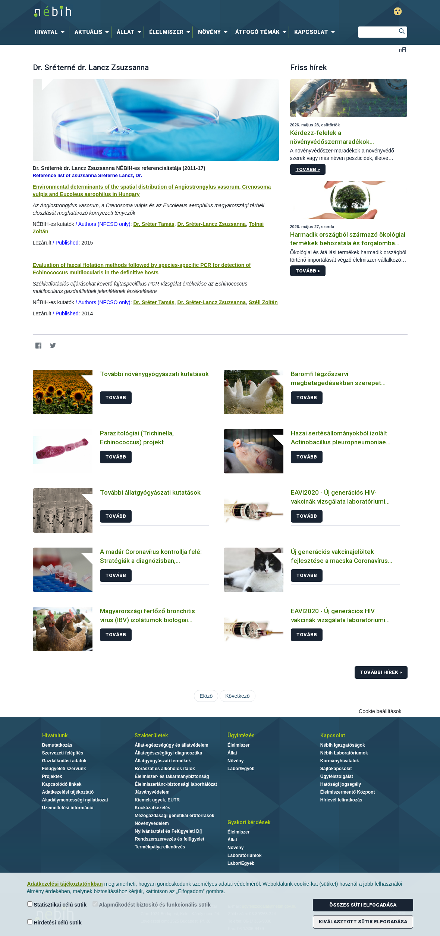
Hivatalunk (54, 735)
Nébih (140, 12)
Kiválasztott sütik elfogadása (363, 921)
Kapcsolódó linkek (62, 784)
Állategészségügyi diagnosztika (168, 753)
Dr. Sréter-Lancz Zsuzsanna (211, 224)
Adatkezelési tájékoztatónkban (65, 884)
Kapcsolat (332, 735)
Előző (206, 696)
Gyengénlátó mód (398, 11)
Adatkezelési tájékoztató (68, 792)
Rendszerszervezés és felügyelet (169, 839)
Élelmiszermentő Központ (347, 792)
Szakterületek (151, 735)
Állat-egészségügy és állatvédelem (171, 745)
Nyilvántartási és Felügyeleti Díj (168, 831)
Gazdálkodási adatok (64, 760)
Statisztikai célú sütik (57, 904)
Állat (232, 753)
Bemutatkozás (57, 745)
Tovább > (308, 169)
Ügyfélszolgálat (336, 776)
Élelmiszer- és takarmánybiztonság (172, 776)
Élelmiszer (238, 745)
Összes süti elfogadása (362, 905)
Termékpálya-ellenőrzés (160, 847)
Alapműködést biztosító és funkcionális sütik (151, 904)
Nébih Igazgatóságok (342, 745)
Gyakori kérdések (248, 822)
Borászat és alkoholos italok (165, 768)
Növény (235, 760)
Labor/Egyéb (241, 768)
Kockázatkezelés (152, 807)
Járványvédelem (152, 792)
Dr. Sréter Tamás (153, 224)
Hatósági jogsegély (340, 784)
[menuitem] (51, 32)
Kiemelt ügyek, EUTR (157, 800)
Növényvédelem (152, 823)
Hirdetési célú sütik (54, 922)
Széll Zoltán (263, 302)
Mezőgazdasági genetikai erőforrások (174, 815)
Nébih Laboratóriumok (344, 753)
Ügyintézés (241, 735)
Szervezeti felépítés (63, 753)
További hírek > (381, 672)
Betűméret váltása (402, 49)
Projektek (52, 776)
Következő (237, 696)
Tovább (116, 397)
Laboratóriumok (244, 855)
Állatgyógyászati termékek (163, 760)
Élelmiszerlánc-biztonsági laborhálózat (176, 784)
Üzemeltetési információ (68, 807)
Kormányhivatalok (339, 760)
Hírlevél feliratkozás (341, 800)
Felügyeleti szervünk (64, 768)
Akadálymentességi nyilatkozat (75, 800)
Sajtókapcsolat (336, 768)
